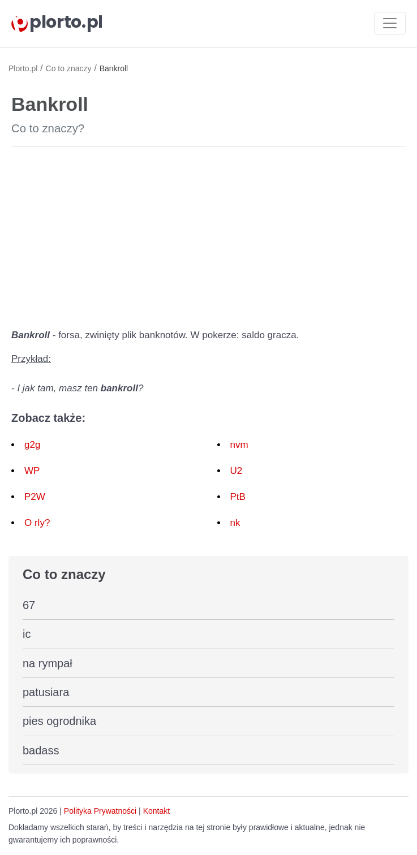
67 (29, 605)
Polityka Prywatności (100, 810)
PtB (238, 496)
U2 (236, 470)
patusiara (46, 692)
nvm (239, 444)
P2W (34, 496)
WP (32, 470)
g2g (32, 444)
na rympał (47, 663)
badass (41, 750)
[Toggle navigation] (390, 23)
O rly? (37, 522)
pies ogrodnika (59, 721)
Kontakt (156, 810)
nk (235, 522)
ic (27, 634)
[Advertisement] (208, 235)
